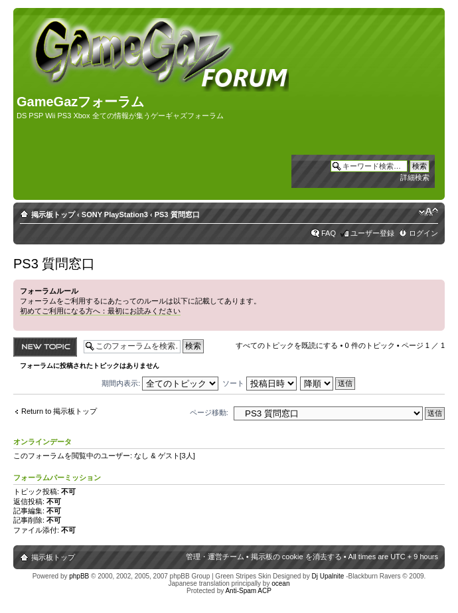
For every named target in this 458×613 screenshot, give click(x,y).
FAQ (328, 233)
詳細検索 (414, 177)
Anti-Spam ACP (248, 590)
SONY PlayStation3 (115, 215)
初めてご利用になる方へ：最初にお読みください (100, 311)
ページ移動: (209, 412)
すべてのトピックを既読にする (287, 345)
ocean (280, 583)
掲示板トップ (53, 215)
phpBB (79, 576)
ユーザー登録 (372, 233)
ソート (259, 383)
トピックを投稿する (45, 347)
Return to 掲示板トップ (59, 411)
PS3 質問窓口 (177, 215)
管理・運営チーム (215, 557)
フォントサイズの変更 (428, 212)
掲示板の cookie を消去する (296, 557)
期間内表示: (160, 383)
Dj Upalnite (327, 576)
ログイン (423, 233)
